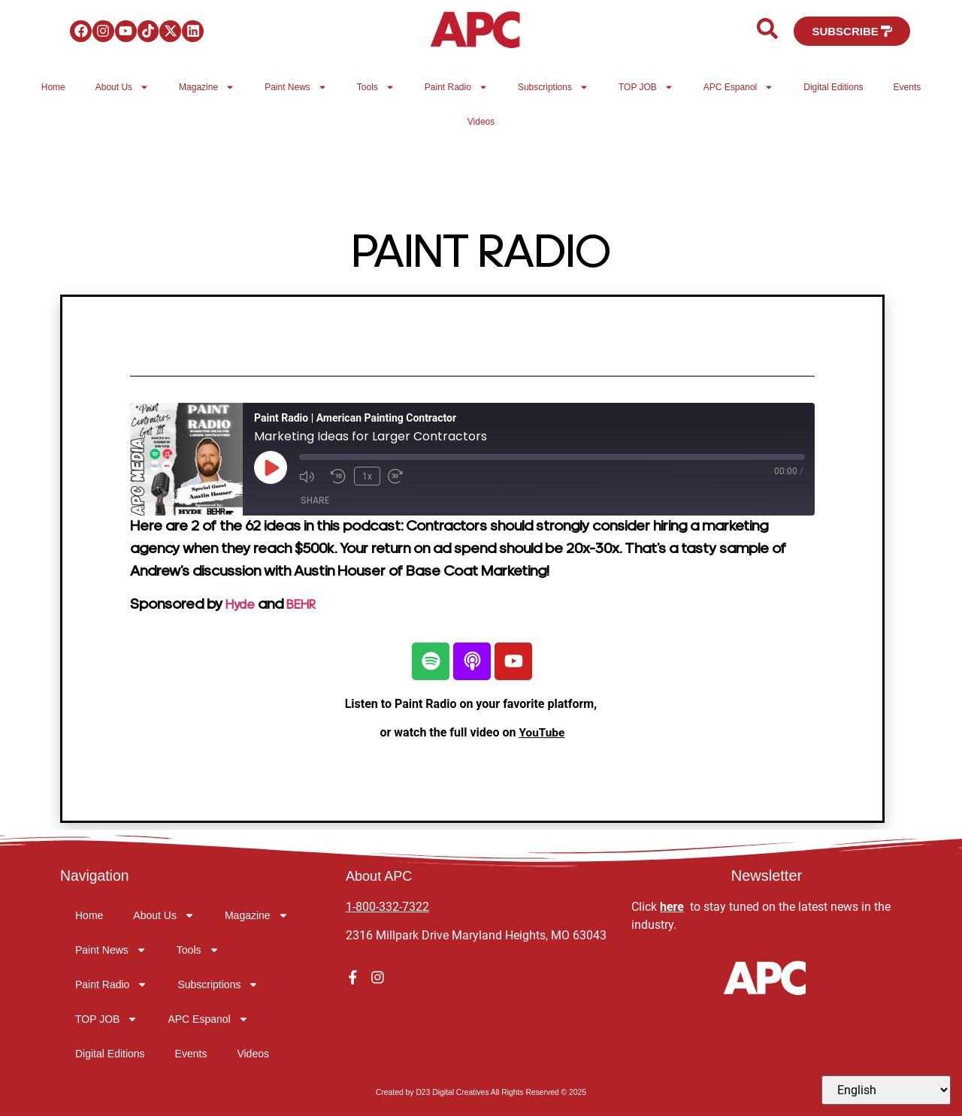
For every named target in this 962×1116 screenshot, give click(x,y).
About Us (122, 87)
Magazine (206, 87)
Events (907, 87)
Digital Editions (833, 87)
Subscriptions (553, 87)
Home (53, 87)
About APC (382, 875)
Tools (376, 87)
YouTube (541, 732)
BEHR (309, 604)
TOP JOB (646, 87)
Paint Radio (456, 87)
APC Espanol (738, 87)
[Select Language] (886, 1090)
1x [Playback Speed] (366, 475)
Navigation (96, 875)
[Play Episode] (270, 467)
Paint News (296, 87)
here (672, 907)
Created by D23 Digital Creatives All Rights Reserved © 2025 (481, 1091)
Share (315, 498)
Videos (481, 121)
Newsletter (766, 875)
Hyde (242, 604)
